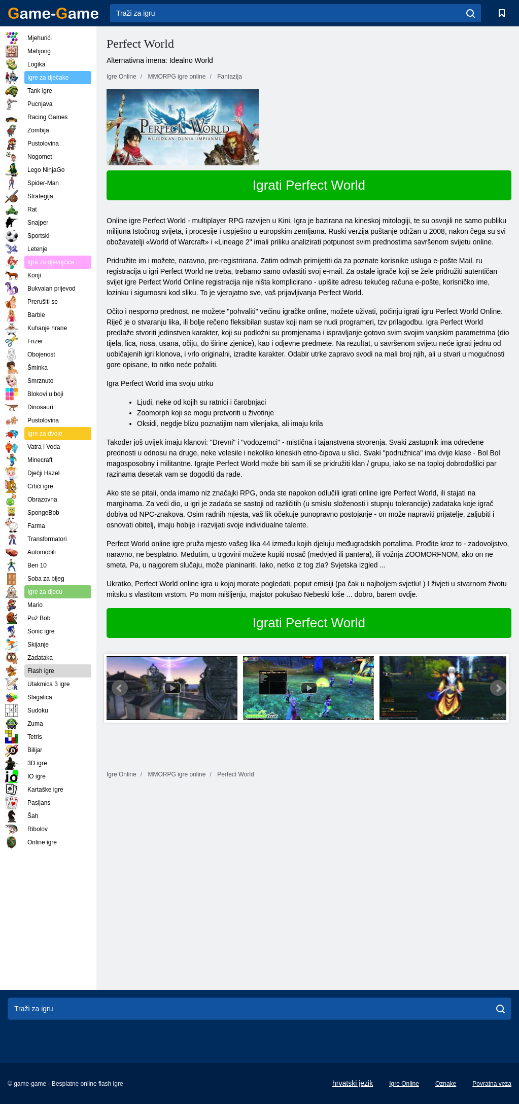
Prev (120, 688)
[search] (470, 13)
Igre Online (404, 1083)
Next (498, 688)
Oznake (445, 1083)
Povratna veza (491, 1083)
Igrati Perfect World (309, 185)
